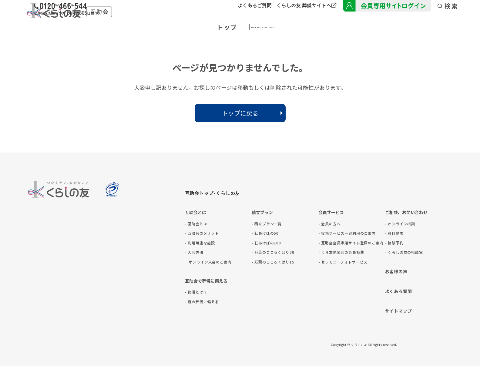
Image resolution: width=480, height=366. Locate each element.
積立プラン (233, 27)
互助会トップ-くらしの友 (212, 193)
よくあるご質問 (255, 5)
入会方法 (288, 27)
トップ (122, 27)
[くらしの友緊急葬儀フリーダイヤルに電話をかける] (153, 9)
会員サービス (347, 27)
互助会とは (174, 27)
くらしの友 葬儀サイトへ (304, 5)
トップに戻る (240, 113)
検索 (448, 6)
